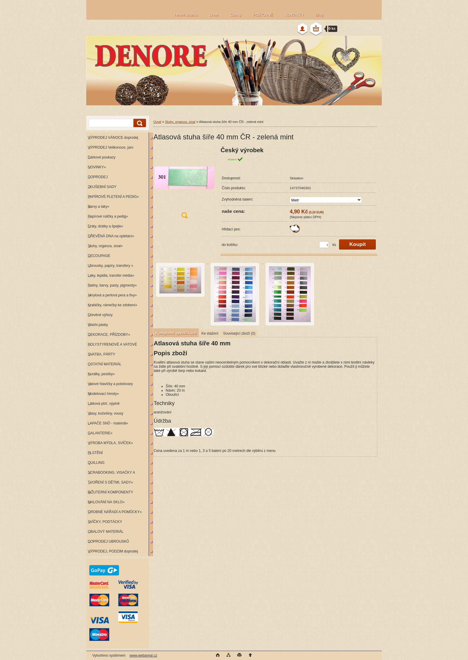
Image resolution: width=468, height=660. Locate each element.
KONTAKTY (294, 15)
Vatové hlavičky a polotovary (110, 384)
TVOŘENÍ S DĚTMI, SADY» (110, 482)
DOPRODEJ (98, 177)
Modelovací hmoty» (103, 394)
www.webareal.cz (143, 655)
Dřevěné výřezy (100, 315)
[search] (138, 123)
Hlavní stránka (186, 15)
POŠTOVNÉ (263, 15)
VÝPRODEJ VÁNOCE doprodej (113, 138)
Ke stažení (209, 333)
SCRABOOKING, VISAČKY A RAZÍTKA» (110, 473)
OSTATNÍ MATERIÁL (104, 364)
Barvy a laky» (98, 206)
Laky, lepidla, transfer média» (111, 275)
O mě (214, 15)
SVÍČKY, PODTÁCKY (105, 522)
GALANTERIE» (100, 433)
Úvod (157, 122)
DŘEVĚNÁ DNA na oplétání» (111, 236)
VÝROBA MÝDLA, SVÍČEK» (110, 443)
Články (235, 15)
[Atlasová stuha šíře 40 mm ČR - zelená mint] (184, 184)
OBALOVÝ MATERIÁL (106, 532)
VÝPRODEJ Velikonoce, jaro (110, 147)
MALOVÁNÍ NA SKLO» (106, 502)
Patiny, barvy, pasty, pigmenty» (112, 285)
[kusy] (324, 244)
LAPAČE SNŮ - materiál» (108, 423)
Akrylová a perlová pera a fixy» (112, 295)
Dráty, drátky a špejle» (105, 226)
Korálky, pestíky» (101, 374)
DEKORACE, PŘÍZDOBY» (109, 335)
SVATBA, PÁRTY (101, 354)
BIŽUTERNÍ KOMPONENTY (110, 492)
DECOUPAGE (99, 256)
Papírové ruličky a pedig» (108, 216)
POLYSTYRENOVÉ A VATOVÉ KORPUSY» (111, 345)
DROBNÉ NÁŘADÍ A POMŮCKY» (115, 512)
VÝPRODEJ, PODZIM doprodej (113, 551)
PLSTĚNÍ (95, 453)
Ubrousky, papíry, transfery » (110, 266)
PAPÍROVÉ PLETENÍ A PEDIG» (113, 197)
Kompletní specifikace (176, 333)
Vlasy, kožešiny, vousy (105, 413)
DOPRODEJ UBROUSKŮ (108, 541)
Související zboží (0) (239, 333)
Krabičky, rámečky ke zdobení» (112, 305)
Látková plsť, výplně (104, 403)
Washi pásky (98, 325)
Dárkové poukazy (102, 157)
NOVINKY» (97, 167)
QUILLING (96, 463)
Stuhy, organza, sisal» (105, 246)
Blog (319, 15)
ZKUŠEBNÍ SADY (102, 187)
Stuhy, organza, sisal (180, 122)
